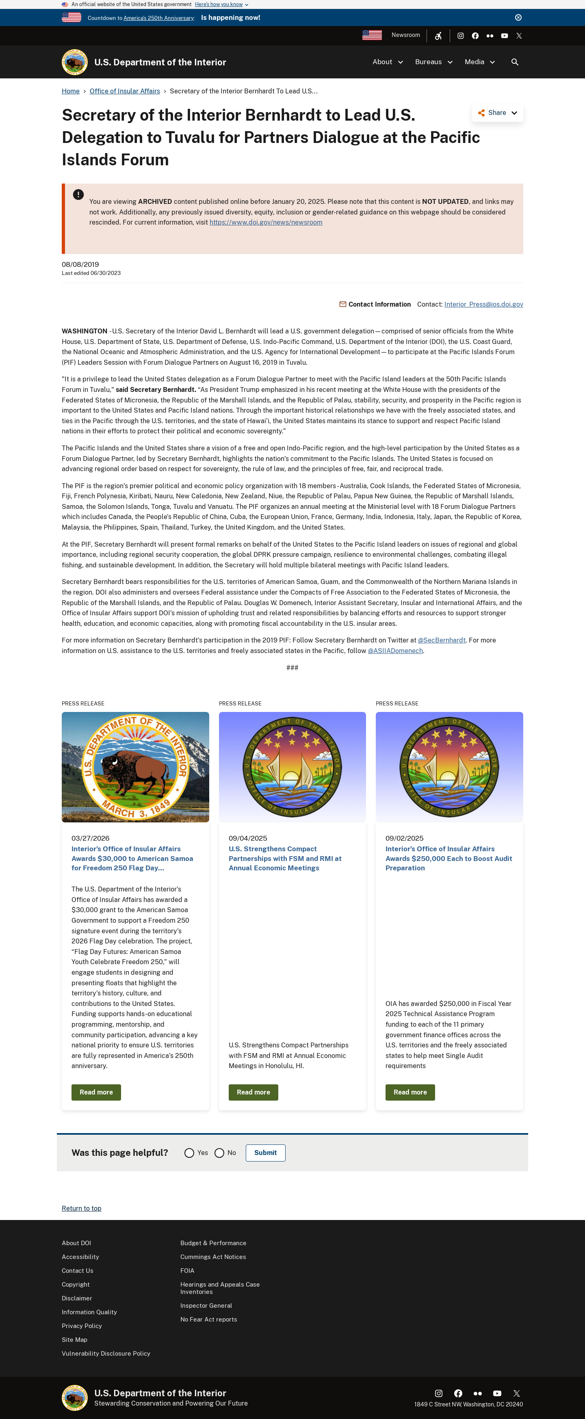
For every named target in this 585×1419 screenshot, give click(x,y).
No (232, 1153)
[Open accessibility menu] (438, 35)
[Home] (75, 62)
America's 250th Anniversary (159, 18)
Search (515, 62)
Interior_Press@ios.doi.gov (483, 304)
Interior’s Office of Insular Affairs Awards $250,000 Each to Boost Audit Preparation (449, 858)
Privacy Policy (82, 1325)
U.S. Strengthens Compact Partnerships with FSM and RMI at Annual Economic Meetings (285, 858)
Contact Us (77, 1270)
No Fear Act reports (208, 1319)
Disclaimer (77, 1298)
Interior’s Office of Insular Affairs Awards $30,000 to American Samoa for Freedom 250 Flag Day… (132, 858)
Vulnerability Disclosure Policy (106, 1353)
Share (497, 113)
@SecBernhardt (442, 640)
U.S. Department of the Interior (160, 62)
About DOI (76, 1242)
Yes (202, 1153)
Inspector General (206, 1305)
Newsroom (406, 35)
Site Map (74, 1339)
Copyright (76, 1284)
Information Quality (89, 1312)
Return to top (82, 1208)
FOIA (187, 1270)
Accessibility (80, 1256)
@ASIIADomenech (395, 651)
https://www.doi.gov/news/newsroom (266, 222)
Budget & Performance (213, 1242)
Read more (96, 1092)
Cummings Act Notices (213, 1256)
